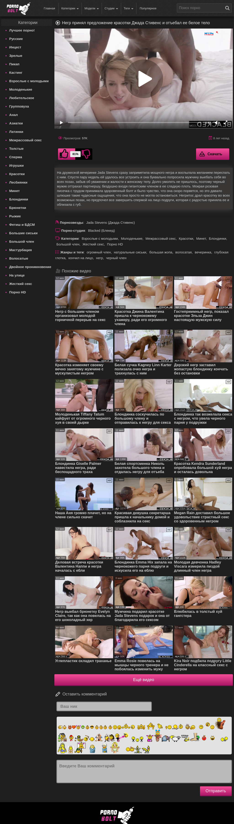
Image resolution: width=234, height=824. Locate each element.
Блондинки (18, 199)
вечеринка (203, 252)
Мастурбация (20, 250)
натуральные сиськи (130, 252)
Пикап (14, 64)
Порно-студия (73, 230)
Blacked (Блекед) (101, 230)
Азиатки (16, 123)
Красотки (17, 174)
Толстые (16, 148)
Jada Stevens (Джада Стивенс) (110, 222)
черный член (116, 258)
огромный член (99, 252)
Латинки (16, 132)
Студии (111, 9)
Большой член (21, 241)
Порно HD (17, 292)
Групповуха (19, 106)
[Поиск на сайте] (228, 8)
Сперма (15, 157)
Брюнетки (17, 208)
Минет (14, 191)
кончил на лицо (81, 258)
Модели (92, 9)
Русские (16, 39)
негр (99, 258)
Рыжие (15, 216)
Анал (13, 115)
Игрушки (16, 165)
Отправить (216, 791)
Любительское (21, 98)
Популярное (148, 8)
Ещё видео (143, 679)
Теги (128, 9)
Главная (49, 8)
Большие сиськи (23, 233)
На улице (17, 275)
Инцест (15, 47)
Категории (70, 9)
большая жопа (160, 252)
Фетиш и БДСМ (22, 224)
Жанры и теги (72, 252)
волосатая (183, 252)
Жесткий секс (20, 284)
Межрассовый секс (25, 140)
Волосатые (18, 258)
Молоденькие (20, 89)
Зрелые (15, 56)
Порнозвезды (71, 222)
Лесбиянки (18, 182)
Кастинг (15, 72)
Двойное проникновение (30, 267)
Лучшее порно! (22, 30)
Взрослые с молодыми (29, 81)
